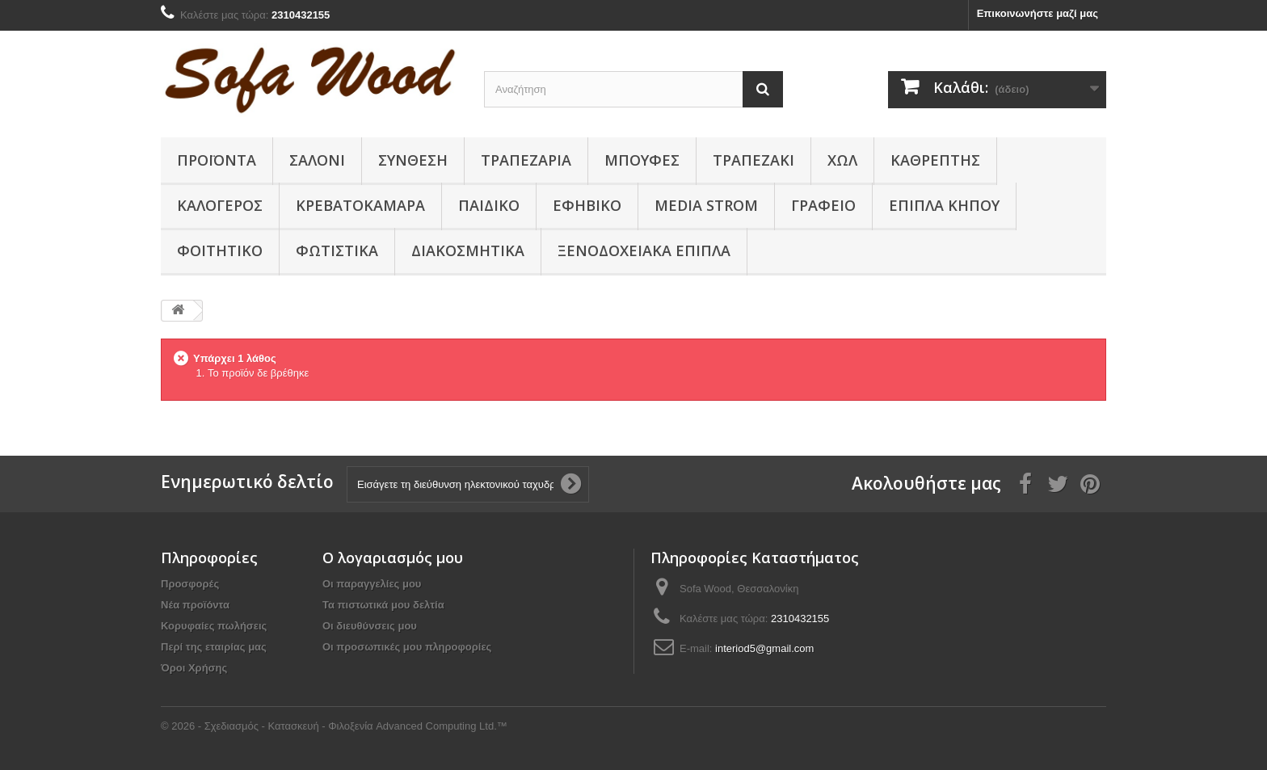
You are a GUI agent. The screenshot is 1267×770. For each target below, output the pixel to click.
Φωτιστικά (337, 250)
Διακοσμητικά (467, 250)
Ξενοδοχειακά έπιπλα (644, 250)
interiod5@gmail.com (764, 648)
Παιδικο (489, 205)
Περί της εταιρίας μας (214, 647)
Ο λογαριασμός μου (392, 557)
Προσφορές (190, 584)
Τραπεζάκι (753, 160)
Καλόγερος (220, 205)
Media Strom (706, 205)
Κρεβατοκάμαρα (360, 205)
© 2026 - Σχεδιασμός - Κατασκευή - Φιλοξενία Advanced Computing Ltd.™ (334, 726)
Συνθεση (413, 160)
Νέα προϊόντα (195, 605)
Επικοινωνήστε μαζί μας (1037, 13)
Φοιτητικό (220, 250)
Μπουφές (642, 160)
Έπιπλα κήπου (944, 205)
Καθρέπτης (935, 160)
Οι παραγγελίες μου (371, 584)
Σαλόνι (317, 160)
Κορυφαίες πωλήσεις (214, 626)
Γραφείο (823, 205)
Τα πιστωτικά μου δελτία (383, 605)
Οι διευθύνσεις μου (369, 626)
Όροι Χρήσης (194, 668)
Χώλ (842, 160)
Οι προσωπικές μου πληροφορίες (406, 647)
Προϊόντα (216, 160)
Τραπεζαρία (526, 160)
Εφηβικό (587, 205)
